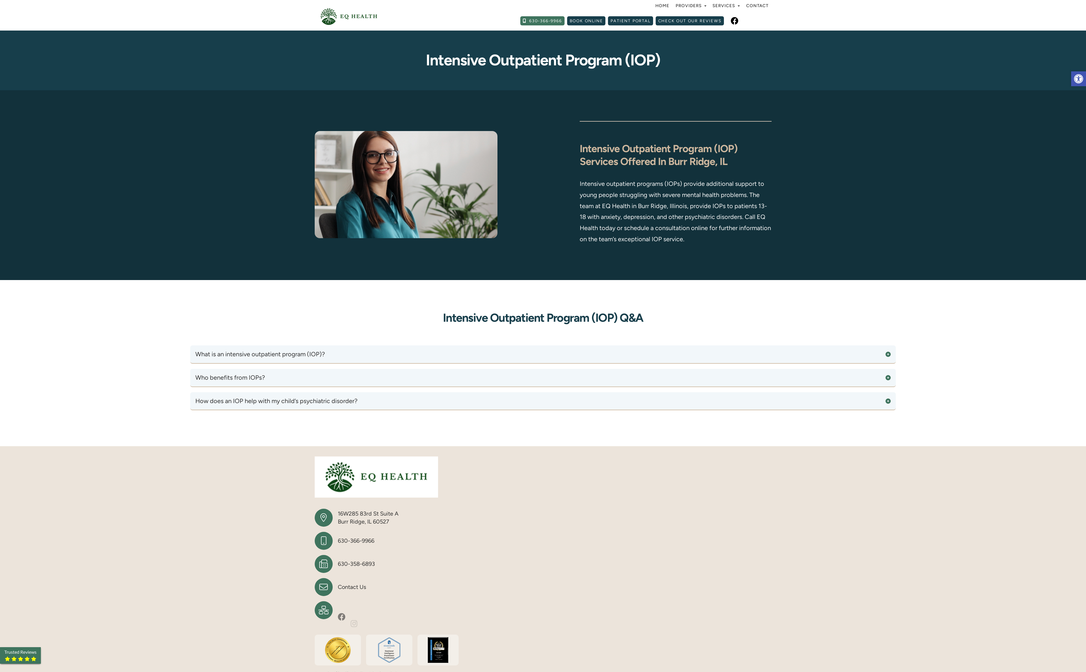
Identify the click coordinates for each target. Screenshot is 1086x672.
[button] (1078, 78)
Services (726, 5)
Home (662, 5)
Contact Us (352, 587)
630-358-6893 (356, 563)
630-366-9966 (356, 540)
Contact (757, 5)
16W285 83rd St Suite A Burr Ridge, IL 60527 (368, 517)
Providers (691, 5)
